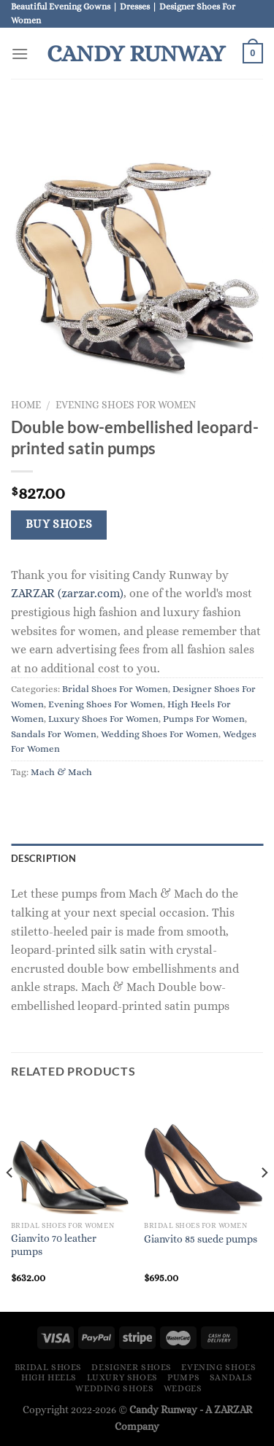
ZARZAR (233, 1409)
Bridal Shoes (48, 1367)
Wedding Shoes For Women (159, 733)
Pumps (183, 1377)
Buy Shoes (59, 524)
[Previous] (10, 1202)
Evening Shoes (218, 1367)
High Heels (49, 1377)
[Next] (263, 1202)
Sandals (231, 1377)
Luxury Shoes (122, 1377)
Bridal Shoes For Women (115, 688)
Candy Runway (136, 53)
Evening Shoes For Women (126, 405)
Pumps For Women (204, 718)
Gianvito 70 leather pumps (53, 1245)
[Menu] (19, 53)
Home (26, 405)
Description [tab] (43, 858)
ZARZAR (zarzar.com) (67, 593)
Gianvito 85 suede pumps (200, 1239)
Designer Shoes (131, 1367)
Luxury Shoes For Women (103, 718)
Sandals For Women (53, 733)
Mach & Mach (61, 771)
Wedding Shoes (114, 1388)
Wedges (183, 1388)
